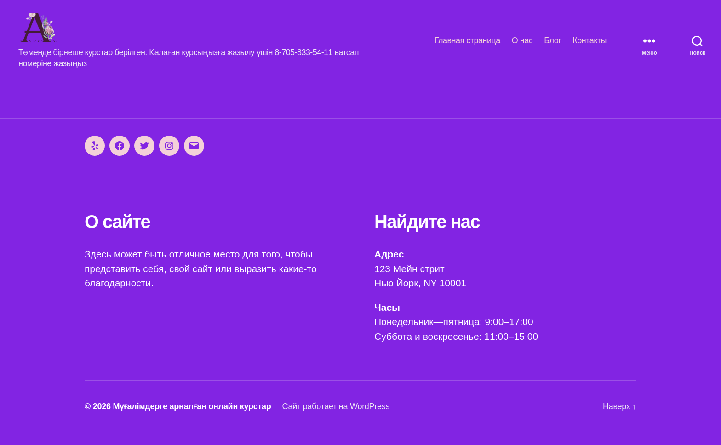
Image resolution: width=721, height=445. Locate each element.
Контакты (589, 46)
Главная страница (467, 46)
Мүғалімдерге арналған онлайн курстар (192, 418)
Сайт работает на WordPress (335, 418)
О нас (522, 46)
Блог (552, 46)
